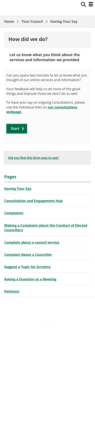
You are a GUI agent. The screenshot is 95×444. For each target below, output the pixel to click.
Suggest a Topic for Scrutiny (27, 266)
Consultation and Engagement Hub (33, 200)
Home (9, 21)
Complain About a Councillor (28, 254)
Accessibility (47, 335)
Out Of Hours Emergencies (48, 362)
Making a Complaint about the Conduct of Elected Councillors (45, 227)
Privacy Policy (47, 371)
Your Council (32, 21)
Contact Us (47, 344)
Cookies (47, 353)
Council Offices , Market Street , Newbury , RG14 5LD (48, 380)
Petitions (11, 291)
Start (15, 128)
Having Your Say (63, 21)
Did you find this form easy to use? (33, 158)
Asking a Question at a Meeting (30, 279)
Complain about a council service (31, 242)
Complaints (13, 213)
